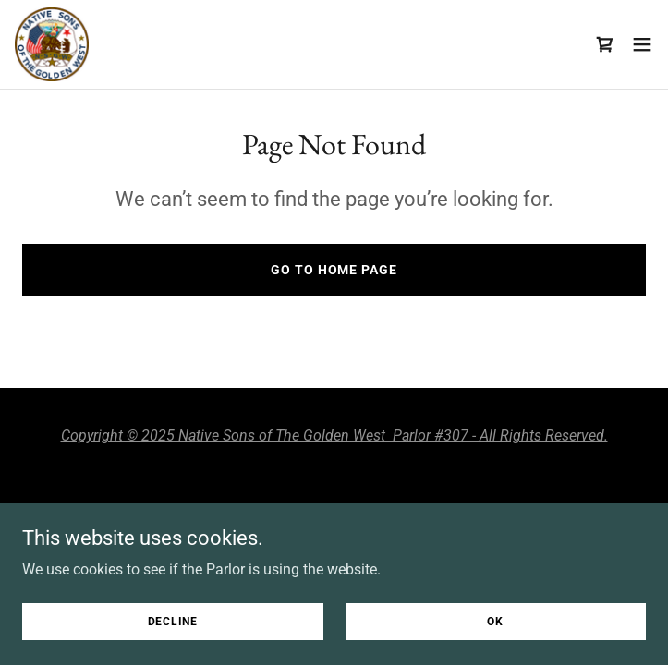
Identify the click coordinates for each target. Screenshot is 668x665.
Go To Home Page (333, 269)
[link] (52, 44)
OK (495, 620)
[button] (642, 44)
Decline (173, 620)
